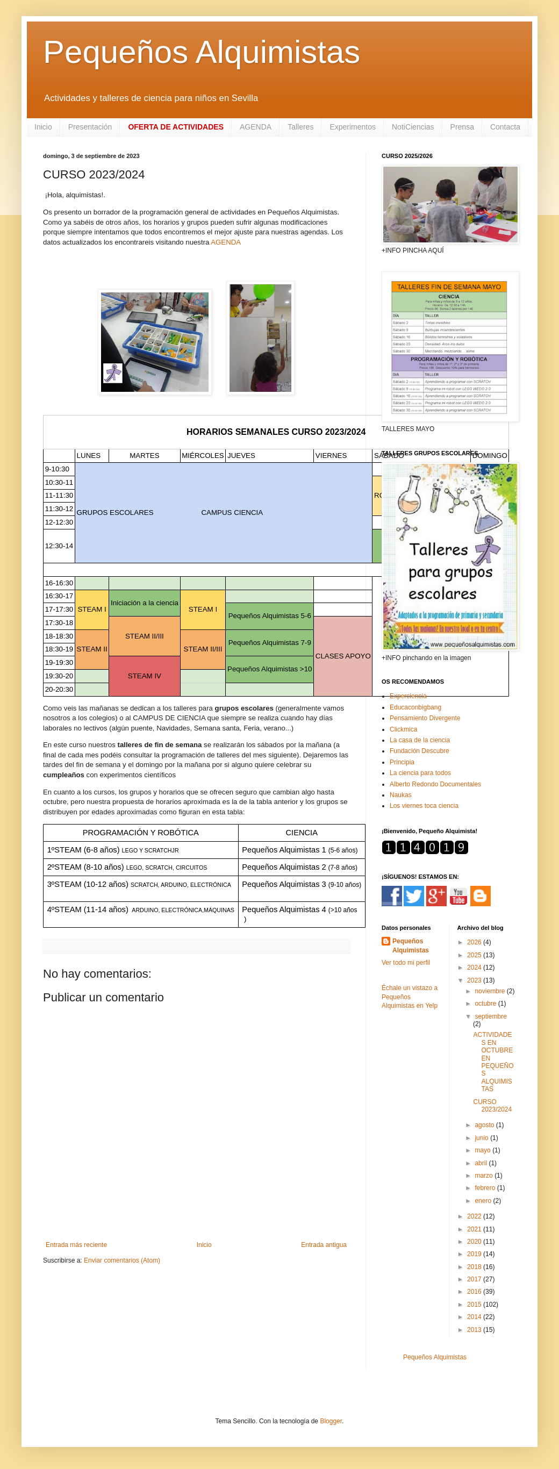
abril (482, 1163)
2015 (475, 1304)
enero (484, 1201)
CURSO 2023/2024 (492, 1105)
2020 (475, 1241)
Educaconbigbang (415, 707)
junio (482, 1138)
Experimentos (352, 127)
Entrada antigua (324, 1245)
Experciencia (408, 696)
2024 (475, 967)
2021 (475, 1229)
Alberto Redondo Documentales (435, 784)
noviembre (490, 991)
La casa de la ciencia (420, 740)
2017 (475, 1279)
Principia (402, 762)
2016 (475, 1291)
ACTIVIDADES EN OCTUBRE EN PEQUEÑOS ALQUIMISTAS (493, 1062)
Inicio (43, 127)
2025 (475, 955)
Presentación (90, 127)
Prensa (462, 127)
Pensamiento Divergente (425, 718)
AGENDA (255, 127)
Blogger (331, 1421)
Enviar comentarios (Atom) (122, 1260)
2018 (475, 1267)
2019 (475, 1254)
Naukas (401, 795)
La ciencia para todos (420, 773)
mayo (483, 1150)
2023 (475, 980)
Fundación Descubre (419, 751)
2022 (475, 1216)
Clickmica (403, 729)
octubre (486, 1003)
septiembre (490, 1016)
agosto (485, 1125)
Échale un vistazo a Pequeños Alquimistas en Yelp (410, 997)
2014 (475, 1317)
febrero (486, 1188)
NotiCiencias (413, 127)
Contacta (505, 127)
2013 (475, 1330)
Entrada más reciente (76, 1245)
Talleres (300, 127)
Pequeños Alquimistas (201, 52)
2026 (475, 942)
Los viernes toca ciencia (424, 805)
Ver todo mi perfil (406, 962)
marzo (484, 1175)
